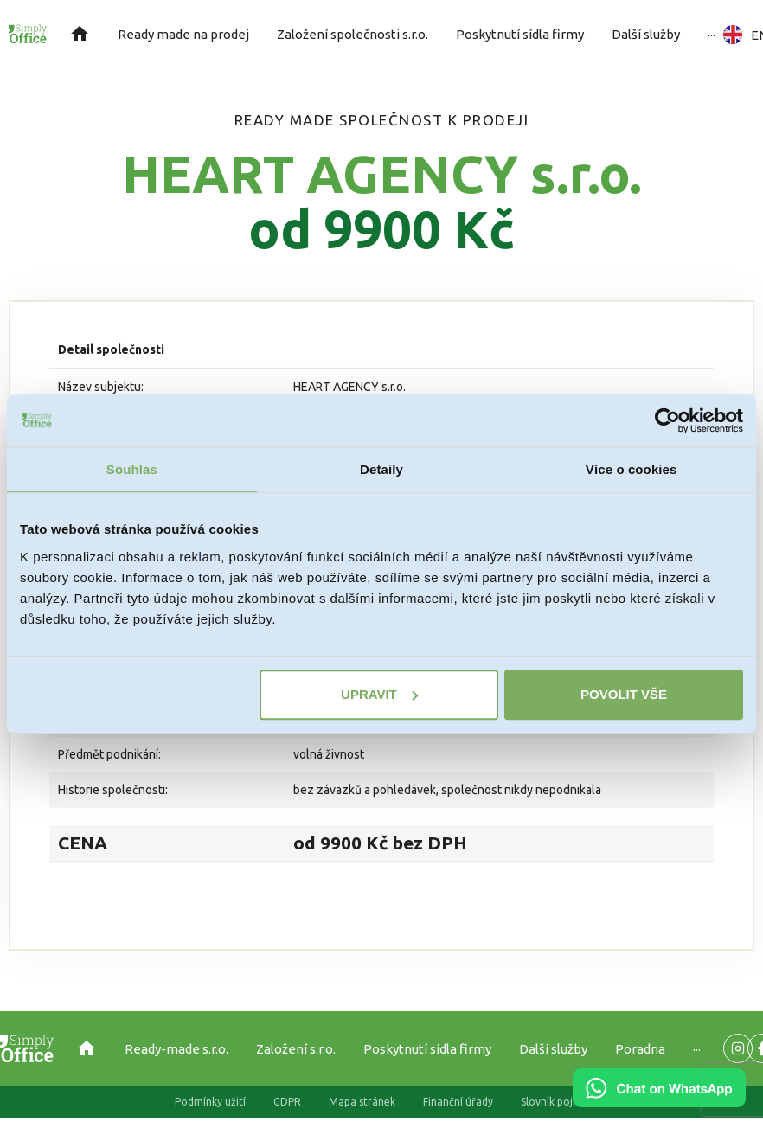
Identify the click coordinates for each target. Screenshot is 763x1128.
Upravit (379, 694)
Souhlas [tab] (131, 469)
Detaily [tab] (381, 469)
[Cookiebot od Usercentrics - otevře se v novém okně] (667, 420)
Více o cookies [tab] (631, 469)
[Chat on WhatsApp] (659, 1101)
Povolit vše (623, 694)
